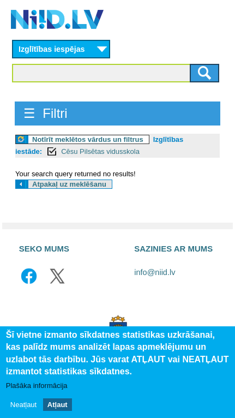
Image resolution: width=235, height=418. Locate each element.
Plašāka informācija (37, 385)
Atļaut (57, 405)
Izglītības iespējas (52, 49)
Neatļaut (23, 405)
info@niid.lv (154, 272)
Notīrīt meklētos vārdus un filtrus (87, 139)
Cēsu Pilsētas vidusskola (100, 151)
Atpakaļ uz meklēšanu (69, 184)
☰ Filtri (45, 113)
